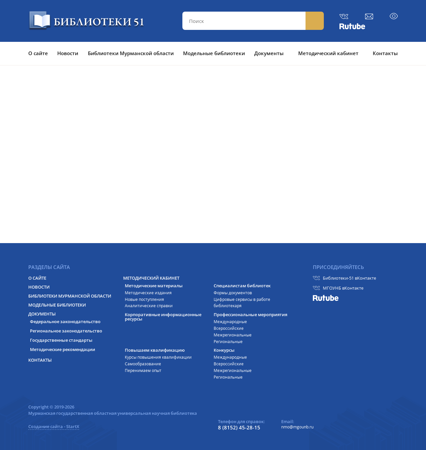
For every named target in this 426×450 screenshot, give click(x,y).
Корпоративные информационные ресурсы (163, 317)
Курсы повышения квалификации (158, 357)
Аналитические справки (149, 306)
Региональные (228, 341)
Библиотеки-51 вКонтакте (349, 278)
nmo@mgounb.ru (297, 427)
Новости (67, 53)
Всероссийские (229, 328)
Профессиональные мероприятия (250, 315)
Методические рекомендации (62, 349)
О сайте (38, 53)
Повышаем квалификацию (155, 350)
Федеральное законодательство (65, 321)
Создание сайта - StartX (53, 426)
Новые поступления (144, 299)
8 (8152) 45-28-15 (239, 427)
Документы (269, 53)
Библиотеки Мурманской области (131, 53)
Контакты (385, 53)
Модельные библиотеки (214, 53)
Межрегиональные (233, 335)
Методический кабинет (328, 53)
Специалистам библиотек (242, 286)
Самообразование (143, 364)
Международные (230, 321)
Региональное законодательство (66, 331)
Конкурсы (224, 350)
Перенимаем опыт (143, 370)
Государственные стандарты (61, 340)
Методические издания (148, 293)
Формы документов (233, 293)
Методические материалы (154, 286)
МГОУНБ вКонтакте (343, 288)
